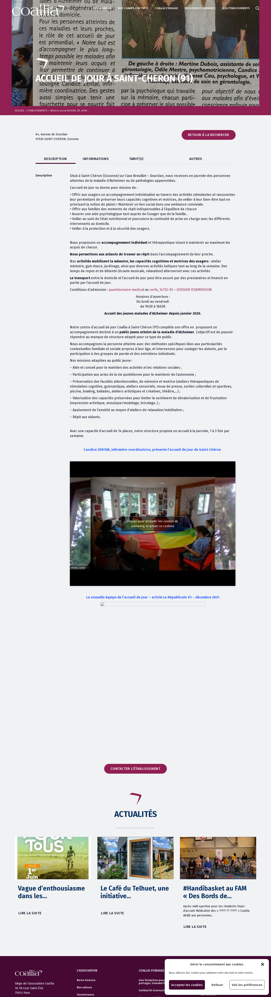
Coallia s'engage (166, 8)
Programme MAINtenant (154, 932)
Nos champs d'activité (133, 8)
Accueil (19, 110)
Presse (81, 966)
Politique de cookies (28, 959)
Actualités (21, 938)
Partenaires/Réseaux (91, 944)
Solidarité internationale (155, 925)
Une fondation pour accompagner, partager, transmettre (161, 917)
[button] (262, 964)
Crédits (19, 967)
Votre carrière (210, 915)
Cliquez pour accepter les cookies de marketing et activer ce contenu (152, 524)
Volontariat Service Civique (156, 947)
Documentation (87, 951)
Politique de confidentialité (33, 952)
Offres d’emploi (211, 922)
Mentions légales (26, 945)
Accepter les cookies (187, 985)
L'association (102, 8)
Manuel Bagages (149, 940)
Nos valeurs (84, 922)
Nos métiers (208, 929)
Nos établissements (236, 8)
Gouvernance (85, 929)
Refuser (217, 985)
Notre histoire (86, 915)
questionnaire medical (126, 290)
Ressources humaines (200, 8)
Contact (82, 973)
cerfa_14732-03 (161, 290)
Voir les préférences (247, 985)
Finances (82, 937)
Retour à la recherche (208, 135)
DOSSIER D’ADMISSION (194, 290)
